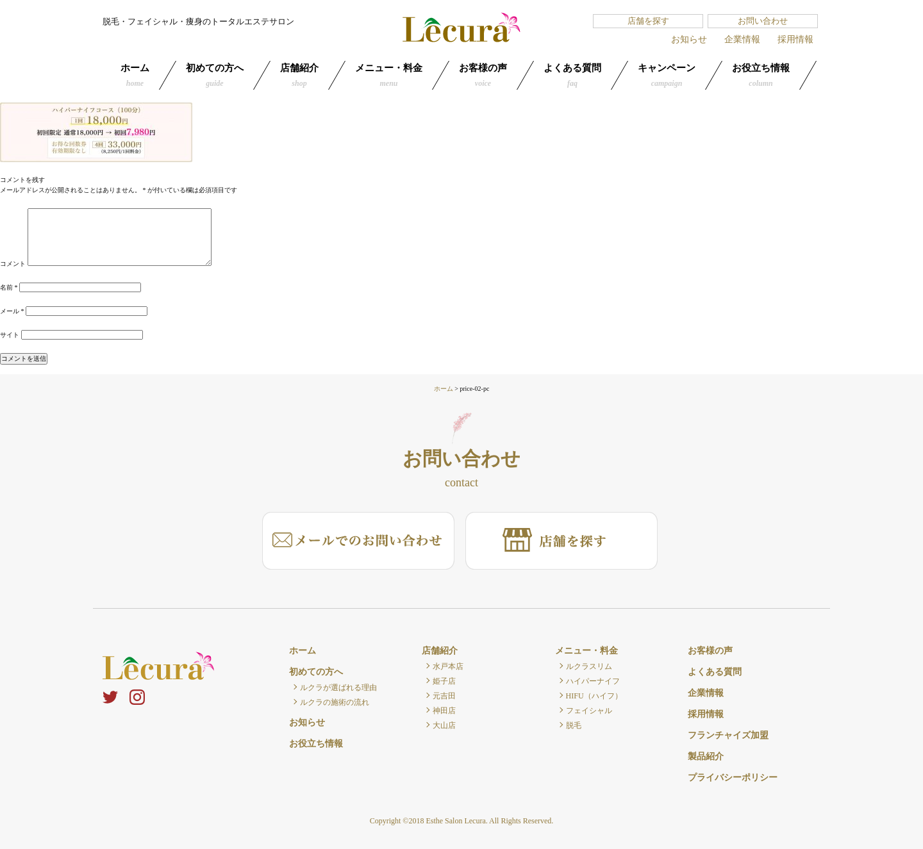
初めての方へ (215, 75)
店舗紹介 (299, 75)
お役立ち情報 (761, 75)
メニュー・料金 (388, 75)
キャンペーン (666, 75)
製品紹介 (706, 756)
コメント (13, 263)
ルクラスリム (589, 666)
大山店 (444, 725)
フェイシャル (589, 710)
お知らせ (689, 39)
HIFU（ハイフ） (594, 695)
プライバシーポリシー (732, 777)
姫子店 (444, 681)
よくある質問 (572, 75)
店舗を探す (648, 21)
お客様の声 (483, 75)
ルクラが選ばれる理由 (338, 687)
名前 (9, 287)
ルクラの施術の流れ (334, 702)
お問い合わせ (763, 21)
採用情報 (795, 39)
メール (12, 311)
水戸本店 (448, 666)
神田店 (444, 710)
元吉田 (444, 695)
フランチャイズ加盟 (728, 735)
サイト (9, 334)
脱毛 (573, 725)
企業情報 (742, 39)
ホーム (135, 75)
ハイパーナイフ (593, 681)
